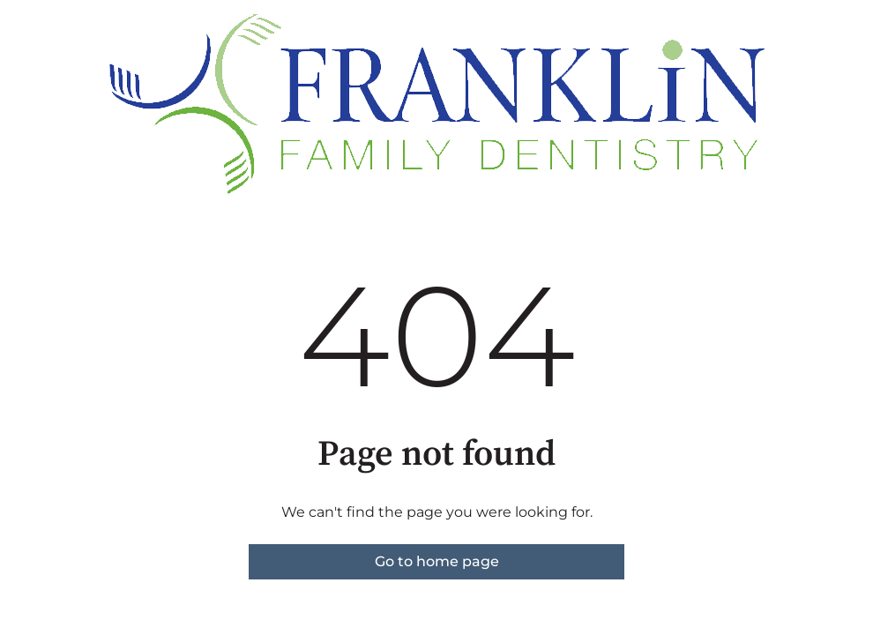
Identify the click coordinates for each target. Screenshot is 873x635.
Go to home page (437, 561)
